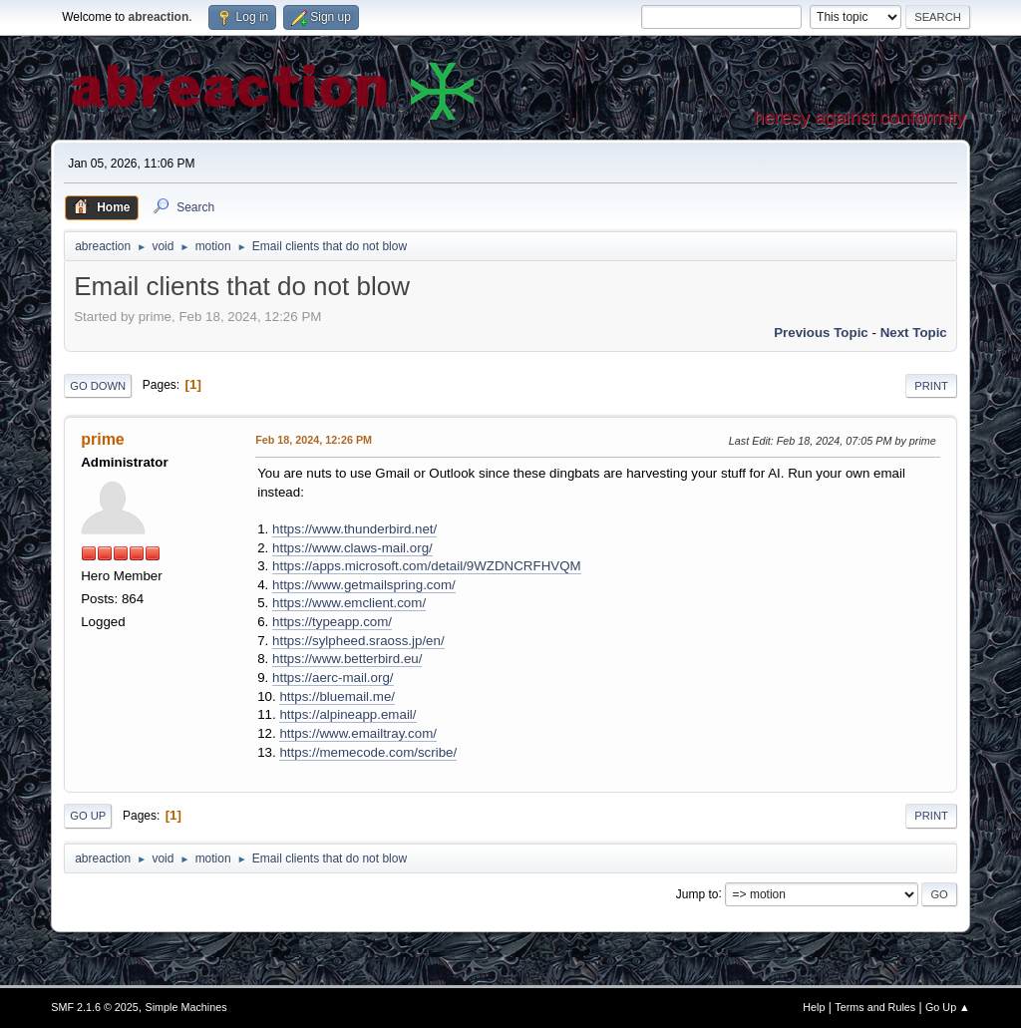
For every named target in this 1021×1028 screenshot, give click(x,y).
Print (931, 386)
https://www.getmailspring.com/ (364, 584)
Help (814, 1007)
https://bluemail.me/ (337, 696)
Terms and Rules (875, 1007)
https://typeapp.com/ (332, 621)
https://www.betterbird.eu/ (347, 658)
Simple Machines (186, 1007)
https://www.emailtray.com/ (358, 733)
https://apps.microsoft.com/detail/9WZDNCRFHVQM (426, 565)
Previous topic (821, 332)
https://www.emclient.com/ (349, 602)
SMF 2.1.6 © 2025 (95, 1007)
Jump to (697, 893)
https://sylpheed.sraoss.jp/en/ (358, 640)
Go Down (98, 386)
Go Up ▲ (947, 1007)
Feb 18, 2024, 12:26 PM (313, 440)
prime (103, 439)
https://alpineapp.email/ (347, 714)
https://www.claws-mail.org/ (352, 547)
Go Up (88, 816)
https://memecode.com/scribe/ (368, 752)
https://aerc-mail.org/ (332, 677)
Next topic (913, 332)
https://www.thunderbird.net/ (354, 528)
